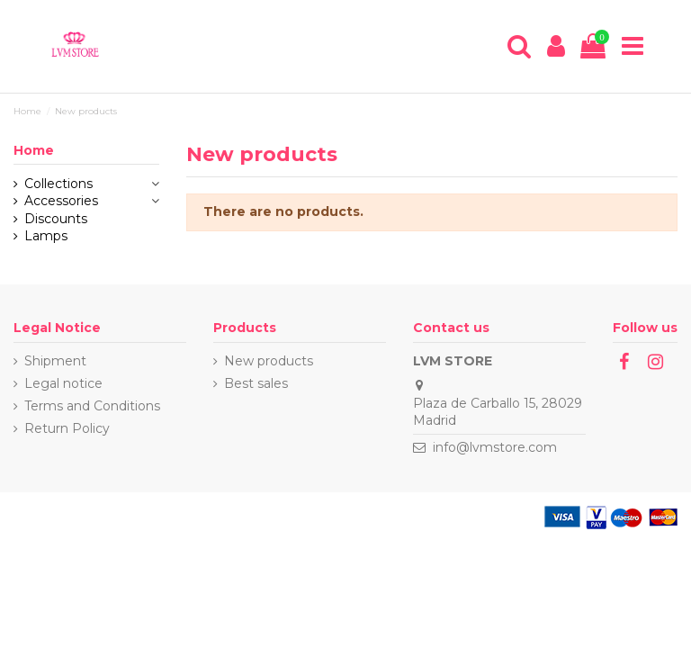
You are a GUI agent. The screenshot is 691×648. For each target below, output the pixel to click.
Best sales (256, 383)
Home (33, 150)
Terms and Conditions (92, 406)
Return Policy (67, 428)
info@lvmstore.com (495, 447)
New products (268, 361)
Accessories (61, 201)
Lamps (45, 236)
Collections (58, 184)
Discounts (55, 219)
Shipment (55, 361)
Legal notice (63, 383)
